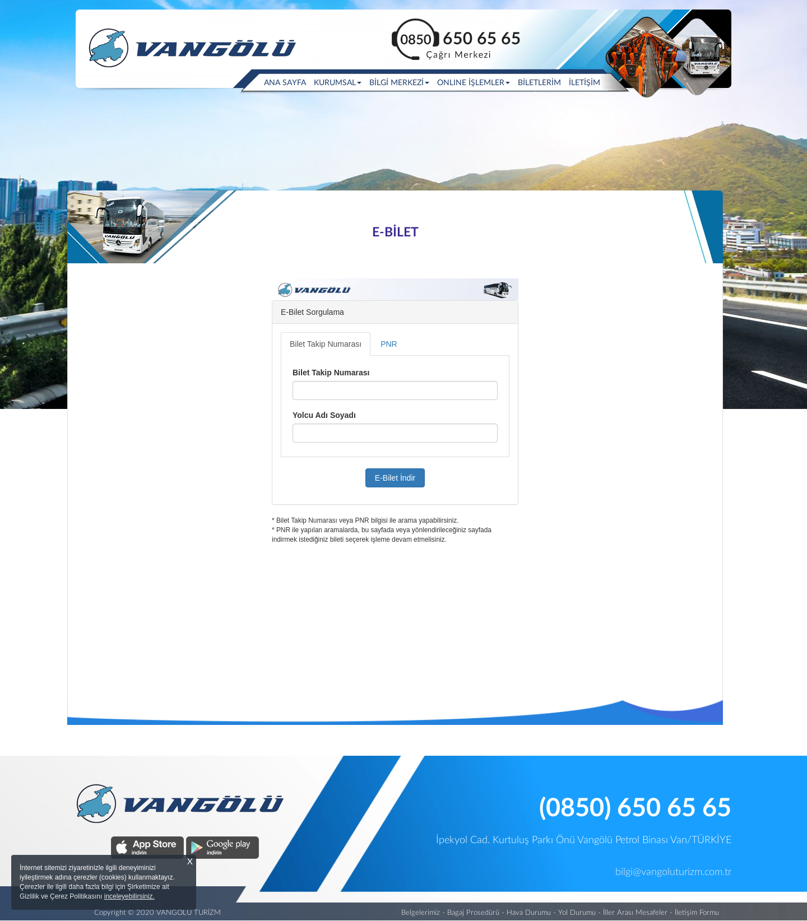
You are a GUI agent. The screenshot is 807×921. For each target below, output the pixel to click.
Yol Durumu (577, 913)
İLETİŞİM (584, 83)
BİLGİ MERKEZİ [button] (399, 83)
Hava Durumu (529, 913)
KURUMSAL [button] (337, 83)
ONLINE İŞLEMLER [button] (473, 83)
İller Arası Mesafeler (635, 913)
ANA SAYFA (287, 82)
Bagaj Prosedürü (473, 913)
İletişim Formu (697, 913)
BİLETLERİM (539, 83)
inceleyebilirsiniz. (129, 896)
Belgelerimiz (420, 913)
